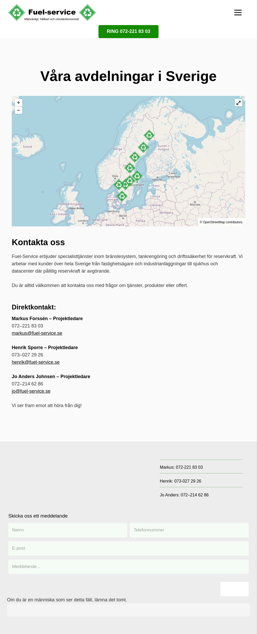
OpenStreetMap (214, 222)
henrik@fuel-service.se (36, 362)
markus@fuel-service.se (37, 333)
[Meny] (237, 12)
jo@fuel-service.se (31, 391)
